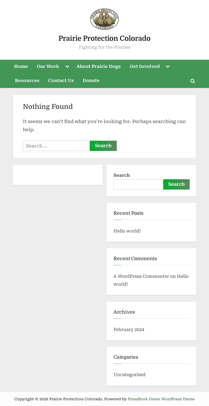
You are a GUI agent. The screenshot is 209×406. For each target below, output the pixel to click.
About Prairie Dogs (98, 66)
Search (121, 175)
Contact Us (61, 80)
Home (21, 66)
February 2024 (128, 329)
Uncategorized (129, 374)
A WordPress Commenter (141, 276)
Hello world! (127, 231)
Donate (91, 80)
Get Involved (145, 66)
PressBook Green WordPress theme (161, 399)
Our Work (48, 66)
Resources (27, 80)
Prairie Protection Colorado (104, 38)
